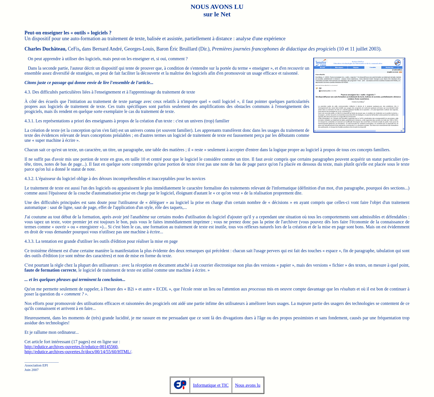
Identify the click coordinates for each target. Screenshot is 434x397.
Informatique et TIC (211, 385)
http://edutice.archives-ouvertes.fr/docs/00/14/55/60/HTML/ (78, 351)
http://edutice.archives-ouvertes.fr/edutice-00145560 (71, 346)
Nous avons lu (247, 385)
